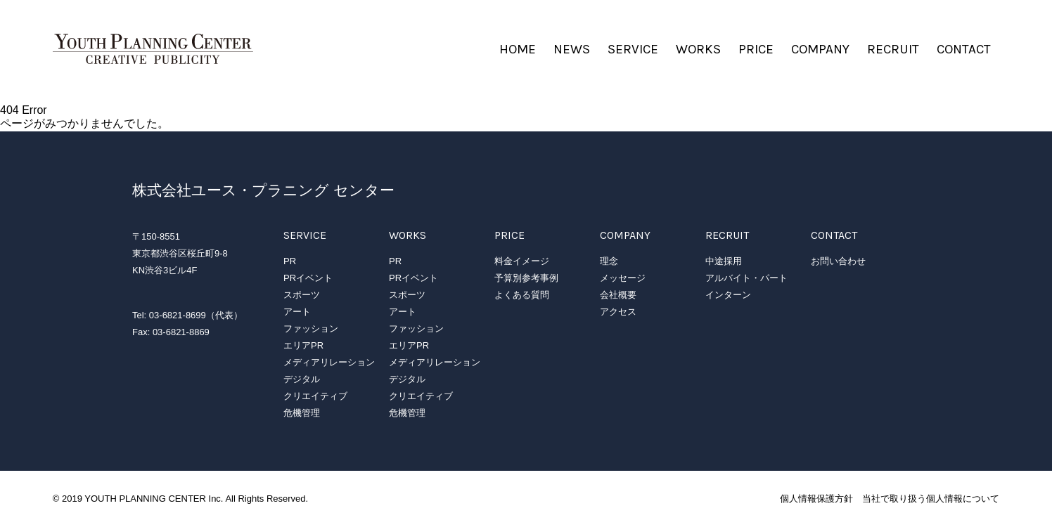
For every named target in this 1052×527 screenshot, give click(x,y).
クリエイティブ (315, 396)
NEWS (571, 49)
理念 (609, 261)
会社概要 (618, 294)
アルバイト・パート (746, 278)
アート (297, 311)
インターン (728, 294)
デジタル (301, 379)
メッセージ (623, 278)
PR (289, 261)
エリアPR (303, 345)
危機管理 (301, 413)
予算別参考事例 (526, 278)
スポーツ (301, 294)
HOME (517, 49)
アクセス (618, 311)
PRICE (756, 49)
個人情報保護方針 (816, 498)
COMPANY (820, 49)
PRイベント (308, 278)
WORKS (698, 49)
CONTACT (964, 49)
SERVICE (633, 49)
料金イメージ (521, 261)
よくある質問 (521, 294)
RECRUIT (893, 49)
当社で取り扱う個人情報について (930, 498)
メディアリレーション (329, 362)
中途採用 (723, 261)
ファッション (310, 328)
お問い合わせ (838, 261)
